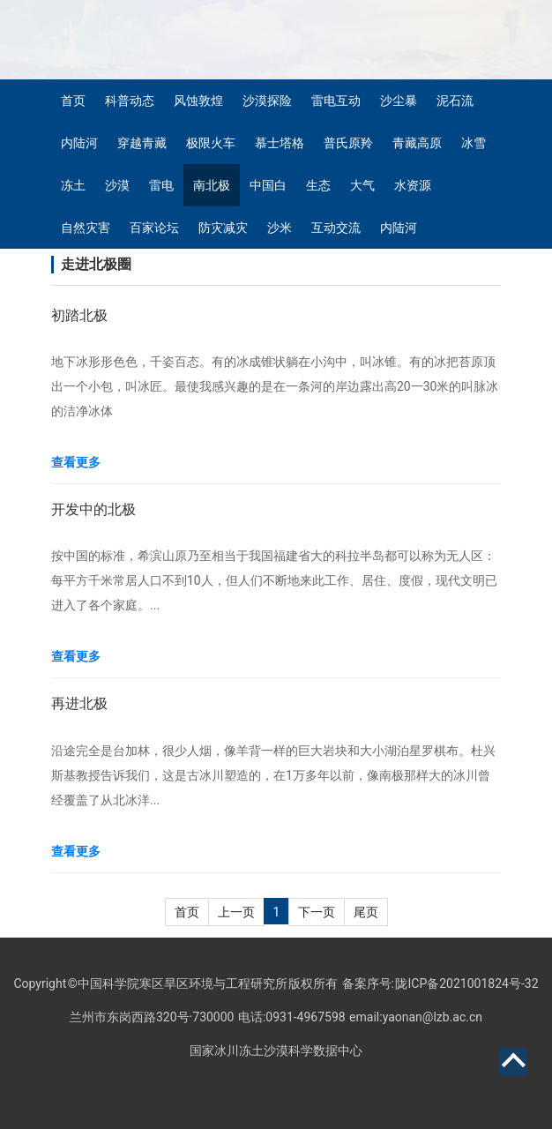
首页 (73, 100)
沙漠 (117, 185)
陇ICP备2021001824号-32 (466, 983)
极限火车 (210, 143)
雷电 (161, 185)
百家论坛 (154, 228)
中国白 (268, 185)
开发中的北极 (93, 509)
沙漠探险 (267, 100)
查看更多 (76, 462)
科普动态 (129, 100)
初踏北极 (79, 315)
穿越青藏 (142, 143)
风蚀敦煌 (198, 100)
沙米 (279, 228)
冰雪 (473, 143)
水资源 (412, 185)
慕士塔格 (279, 143)
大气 (362, 185)
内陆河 (79, 143)
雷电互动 (336, 100)
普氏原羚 (348, 143)
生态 (318, 185)
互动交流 (336, 228)
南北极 (211, 185)
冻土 (73, 185)
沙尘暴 (398, 100)
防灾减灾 (223, 228)
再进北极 (79, 703)
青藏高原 (417, 143)
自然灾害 (85, 228)
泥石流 (455, 100)
